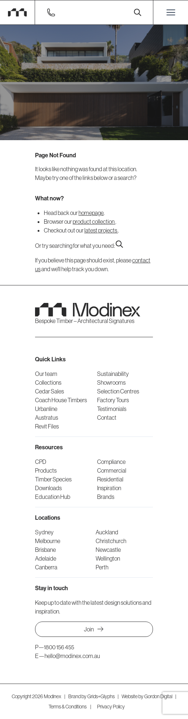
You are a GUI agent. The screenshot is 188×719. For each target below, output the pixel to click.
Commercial (111, 470)
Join (94, 629)
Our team (46, 373)
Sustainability (113, 373)
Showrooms (111, 382)
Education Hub (52, 496)
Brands (105, 496)
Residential (110, 479)
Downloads (48, 488)
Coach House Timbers (61, 400)
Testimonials (111, 408)
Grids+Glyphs (101, 696)
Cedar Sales (49, 391)
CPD (40, 461)
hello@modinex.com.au (72, 656)
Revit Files (47, 426)
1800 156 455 (59, 647)
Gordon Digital (158, 696)
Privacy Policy (111, 706)
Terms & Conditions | (70, 706)
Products (46, 470)
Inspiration (109, 488)
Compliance (111, 461)
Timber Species (53, 479)
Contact (106, 417)
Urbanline (46, 408)
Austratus (46, 417)
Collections (48, 382)
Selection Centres (118, 391)
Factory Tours (113, 400)
